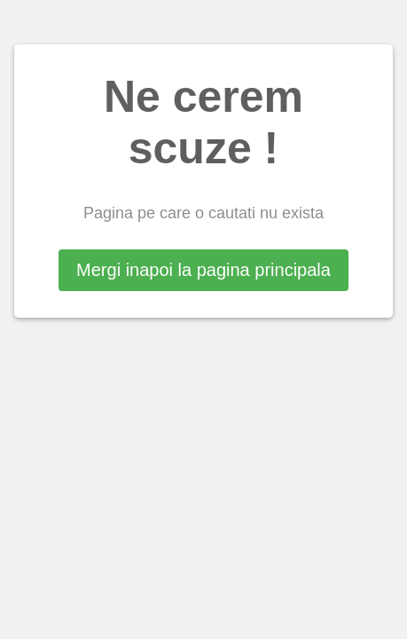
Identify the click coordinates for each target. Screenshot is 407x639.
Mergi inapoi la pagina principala (203, 270)
